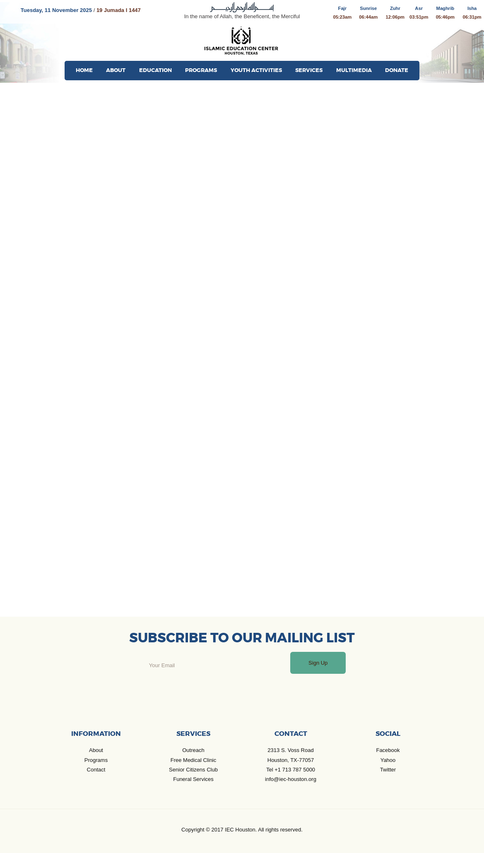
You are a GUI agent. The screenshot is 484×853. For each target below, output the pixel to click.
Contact (96, 769)
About (96, 750)
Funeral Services (193, 779)
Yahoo (388, 760)
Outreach (193, 750)
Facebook (388, 750)
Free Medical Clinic (194, 760)
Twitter (388, 769)
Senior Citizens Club (193, 769)
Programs (96, 760)
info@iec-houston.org (290, 779)
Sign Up (317, 663)
